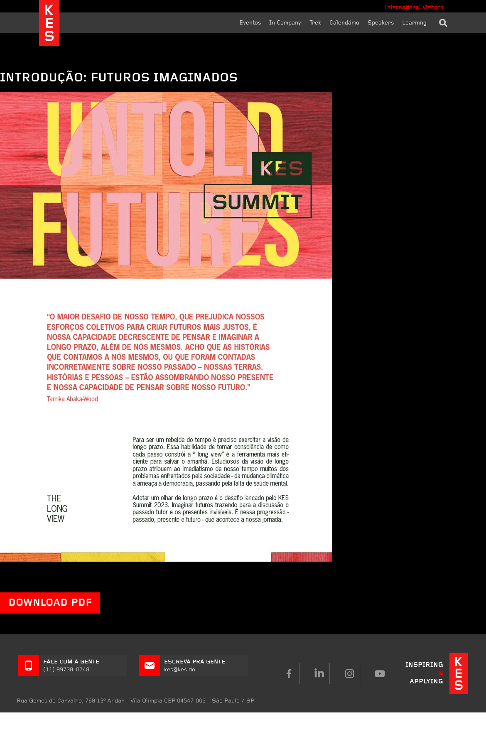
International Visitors (414, 7)
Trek (315, 23)
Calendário (344, 23)
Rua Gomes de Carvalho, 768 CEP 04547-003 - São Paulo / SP (135, 700)
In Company (285, 23)
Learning (414, 23)
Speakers (381, 23)
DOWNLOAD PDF (50, 603)
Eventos (250, 23)
